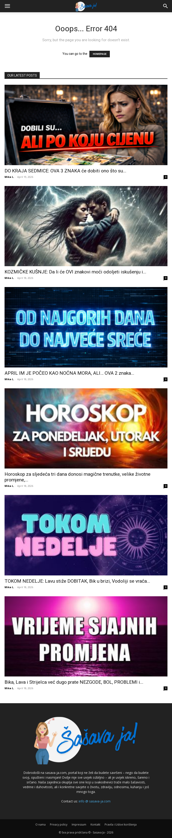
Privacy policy (58, 824)
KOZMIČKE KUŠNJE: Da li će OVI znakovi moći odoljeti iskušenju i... (75, 272)
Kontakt (95, 824)
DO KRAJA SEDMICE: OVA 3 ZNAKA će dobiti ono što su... (65, 171)
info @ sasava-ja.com (95, 801)
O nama (40, 824)
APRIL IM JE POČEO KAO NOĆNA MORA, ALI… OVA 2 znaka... (69, 373)
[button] (7, 6)
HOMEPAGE (99, 54)
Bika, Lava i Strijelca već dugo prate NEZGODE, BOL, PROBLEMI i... (74, 682)
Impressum (79, 824)
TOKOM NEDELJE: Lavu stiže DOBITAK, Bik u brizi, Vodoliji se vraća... (77, 581)
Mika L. (9, 177)
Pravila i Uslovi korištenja (121, 824)
